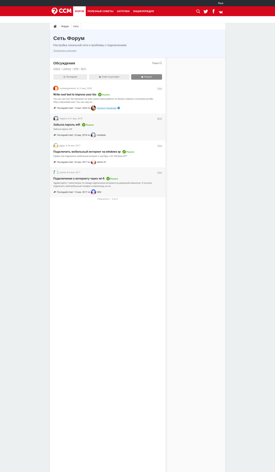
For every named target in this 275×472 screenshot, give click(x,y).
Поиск (157, 63)
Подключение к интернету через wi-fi (79, 178)
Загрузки (123, 11)
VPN (75, 68)
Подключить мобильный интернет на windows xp (87, 151)
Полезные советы (100, 11)
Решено (146, 77)
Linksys (67, 68)
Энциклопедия (143, 11)
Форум (79, 11)
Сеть (76, 26)
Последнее (70, 77)
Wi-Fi (83, 68)
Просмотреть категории (64, 50)
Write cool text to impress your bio (74, 94)
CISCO (56, 68)
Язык (220, 3)
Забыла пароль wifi (66, 124)
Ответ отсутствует (109, 77)
